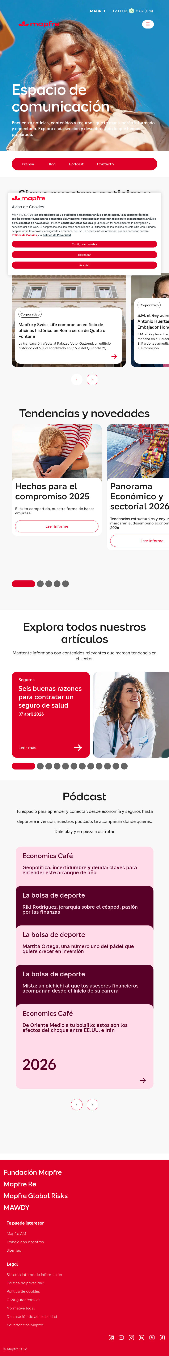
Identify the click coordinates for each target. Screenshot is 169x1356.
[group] (51, 715)
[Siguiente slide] (92, 379)
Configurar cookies (23, 1299)
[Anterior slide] (77, 379)
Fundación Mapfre (32, 1172)
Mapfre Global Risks (35, 1196)
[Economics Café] (84, 1046)
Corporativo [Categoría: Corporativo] (30, 314)
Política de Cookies (24, 235)
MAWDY (16, 1207)
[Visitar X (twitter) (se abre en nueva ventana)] (151, 1338)
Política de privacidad (25, 1283)
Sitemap (14, 1250)
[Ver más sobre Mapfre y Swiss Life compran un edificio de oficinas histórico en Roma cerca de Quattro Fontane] (114, 356)
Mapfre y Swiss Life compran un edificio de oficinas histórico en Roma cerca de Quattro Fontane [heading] (61, 330)
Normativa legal (21, 1308)
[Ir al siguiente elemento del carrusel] (92, 1104)
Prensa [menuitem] (28, 164)
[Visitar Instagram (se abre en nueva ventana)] (131, 1338)
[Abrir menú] (148, 24)
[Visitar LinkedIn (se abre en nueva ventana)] (141, 1338)
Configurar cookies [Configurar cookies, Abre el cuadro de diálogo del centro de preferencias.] (84, 244)
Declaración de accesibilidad (32, 1316)
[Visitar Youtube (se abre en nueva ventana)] (121, 1338)
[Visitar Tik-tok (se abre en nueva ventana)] (162, 1338)
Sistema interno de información (34, 1274)
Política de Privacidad (57, 235)
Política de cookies (23, 1291)
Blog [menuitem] (51, 164)
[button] (23, 583)
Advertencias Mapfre (25, 1324)
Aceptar (84, 265)
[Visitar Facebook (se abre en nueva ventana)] (111, 1338)
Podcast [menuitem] (76, 164)
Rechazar (84, 254)
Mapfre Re (19, 1184)
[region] (84, 720)
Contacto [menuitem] (105, 164)
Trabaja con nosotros (25, 1241)
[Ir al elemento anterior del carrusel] (77, 1104)
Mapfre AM (16, 1233)
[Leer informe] (56, 526)
